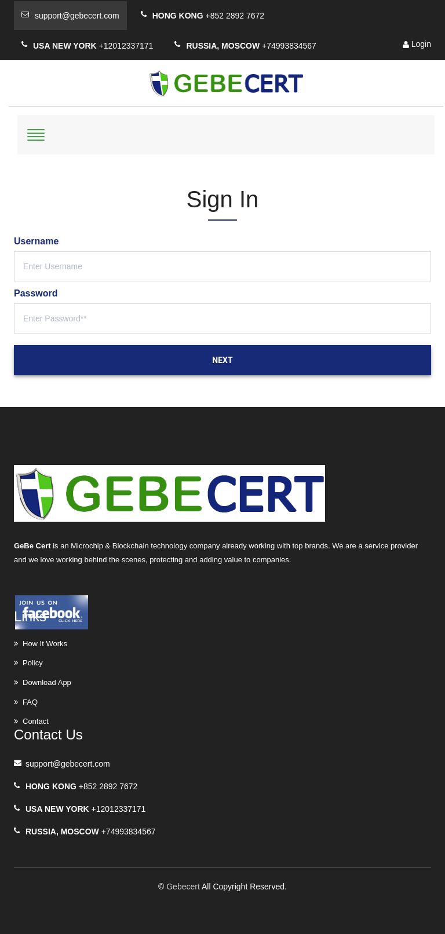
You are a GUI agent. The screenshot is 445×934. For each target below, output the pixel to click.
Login (417, 44)
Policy (33, 662)
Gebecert (183, 886)
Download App (47, 682)
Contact (36, 721)
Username (36, 241)
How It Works (45, 643)
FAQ (30, 702)
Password (36, 293)
